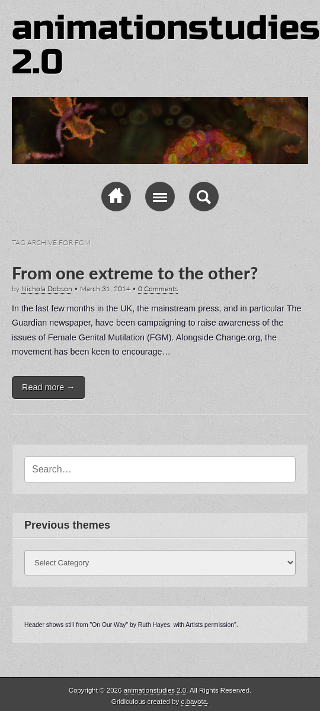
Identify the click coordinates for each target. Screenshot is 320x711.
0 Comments (158, 288)
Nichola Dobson (46, 288)
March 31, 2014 (105, 288)
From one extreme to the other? (135, 273)
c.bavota (194, 701)
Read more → (48, 387)
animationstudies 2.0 (166, 45)
